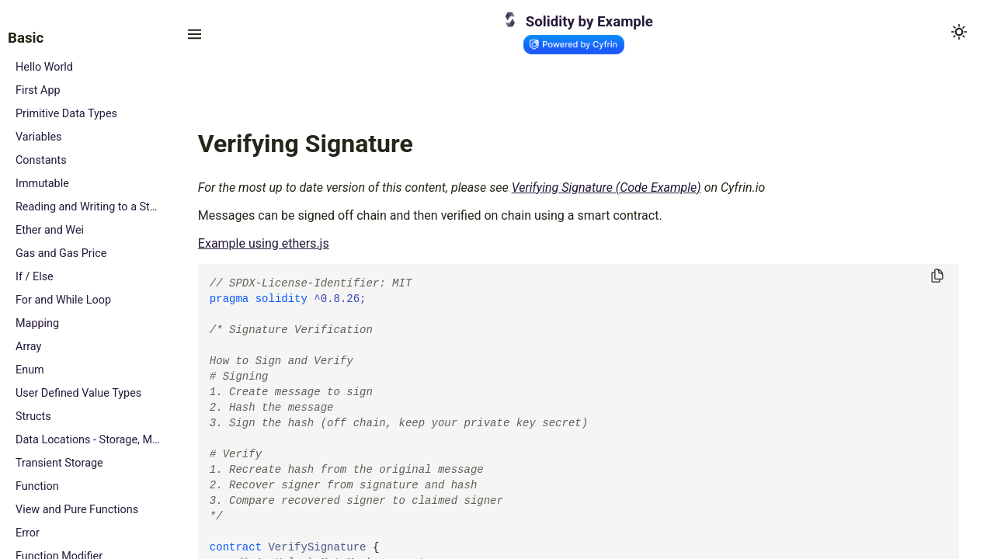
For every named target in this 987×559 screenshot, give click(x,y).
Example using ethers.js (263, 243)
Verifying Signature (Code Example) (606, 187)
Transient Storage (59, 463)
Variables (39, 137)
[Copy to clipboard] (937, 276)
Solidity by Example (589, 21)
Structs (33, 416)
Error (28, 533)
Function (37, 486)
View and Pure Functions (77, 509)
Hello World (44, 67)
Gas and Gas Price (61, 253)
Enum (30, 370)
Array (28, 346)
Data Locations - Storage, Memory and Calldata (89, 439)
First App (38, 90)
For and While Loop (63, 300)
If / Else (35, 276)
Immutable (42, 183)
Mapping (37, 323)
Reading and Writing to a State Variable (89, 207)
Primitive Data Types (66, 113)
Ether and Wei (50, 230)
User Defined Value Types (78, 393)
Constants (41, 160)
